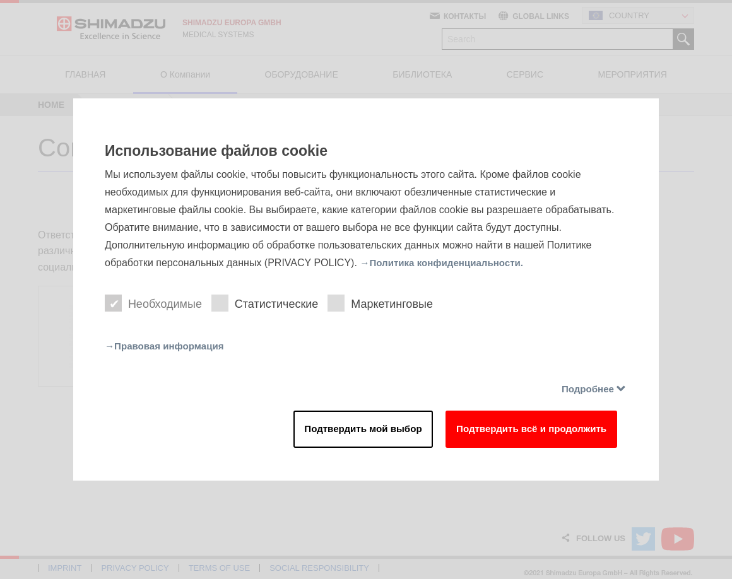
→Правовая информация (168, 346)
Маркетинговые (385, 302)
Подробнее (585, 389)
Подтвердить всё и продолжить (523, 431)
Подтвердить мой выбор (343, 431)
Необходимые (154, 302)
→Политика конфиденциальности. (446, 260)
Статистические (267, 302)
